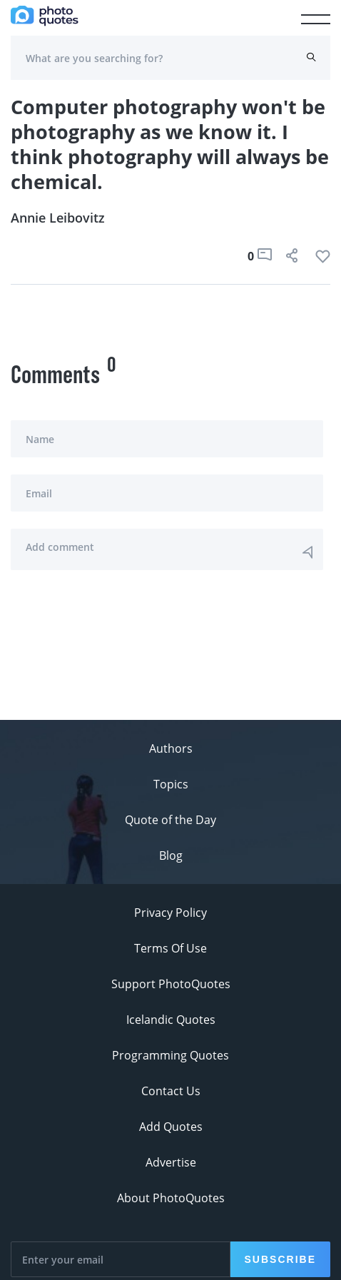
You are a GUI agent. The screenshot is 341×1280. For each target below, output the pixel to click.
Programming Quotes (170, 1055)
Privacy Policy (170, 912)
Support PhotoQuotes (170, 984)
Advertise (171, 1162)
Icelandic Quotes (170, 1019)
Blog (171, 855)
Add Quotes (171, 1126)
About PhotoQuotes (171, 1198)
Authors (171, 748)
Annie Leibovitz (58, 217)
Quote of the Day (170, 820)
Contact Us (170, 1091)
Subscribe (280, 1259)
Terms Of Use (170, 948)
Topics (170, 784)
